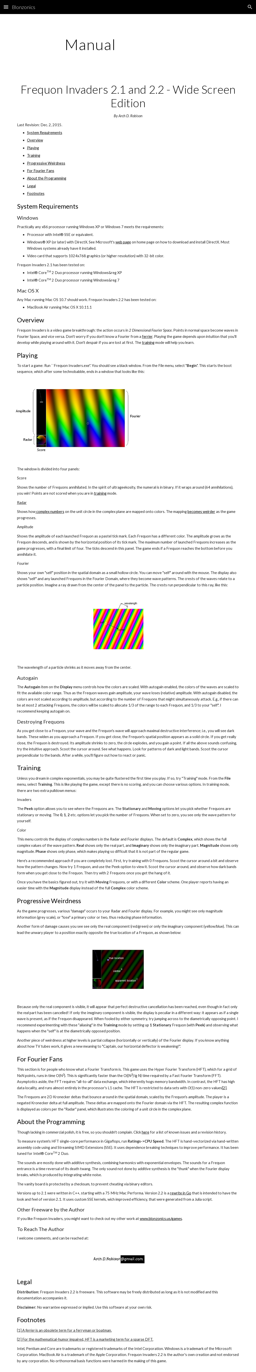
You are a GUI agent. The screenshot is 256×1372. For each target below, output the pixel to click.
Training (33, 155)
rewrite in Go (180, 1193)
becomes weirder (201, 511)
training (148, 342)
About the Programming (46, 178)
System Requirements (44, 132)
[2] (224, 1088)
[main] (90, 44)
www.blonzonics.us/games (161, 1218)
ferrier (147, 336)
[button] (6, 7)
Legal (31, 186)
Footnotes (35, 193)
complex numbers (50, 511)
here (145, 1132)
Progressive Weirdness (46, 163)
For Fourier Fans (40, 171)
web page (123, 242)
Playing (33, 148)
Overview (35, 140)
